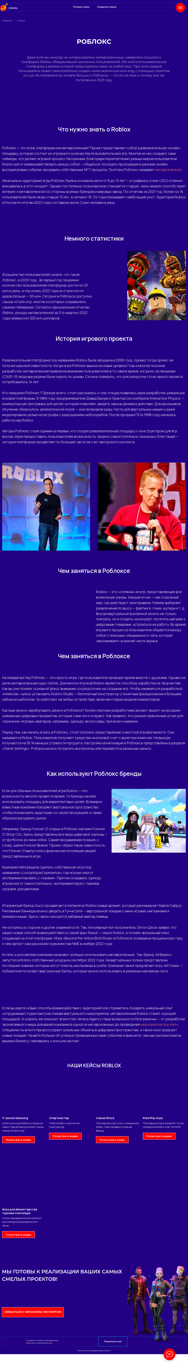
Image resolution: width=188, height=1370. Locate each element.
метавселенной (169, 169)
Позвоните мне (113, 1341)
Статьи (21, 20)
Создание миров (106, 6)
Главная (7, 20)
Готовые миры (81, 6)
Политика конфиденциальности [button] (94, 1350)
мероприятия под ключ (159, 1024)
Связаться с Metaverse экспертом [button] (32, 1312)
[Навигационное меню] (180, 7)
